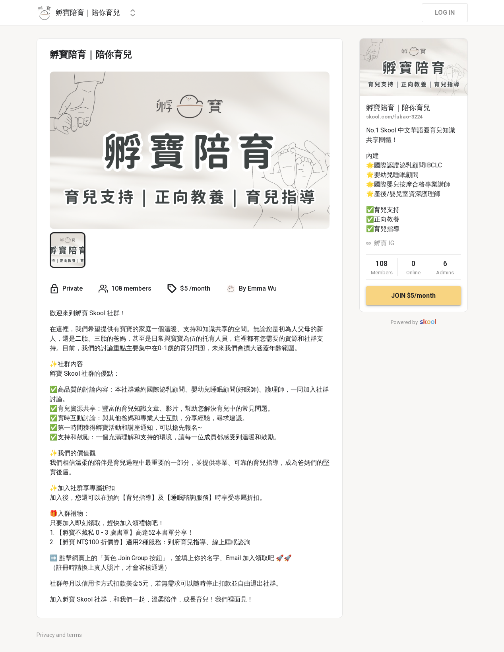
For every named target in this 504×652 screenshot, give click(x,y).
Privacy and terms (59, 635)
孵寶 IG (384, 243)
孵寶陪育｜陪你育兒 (398, 107)
